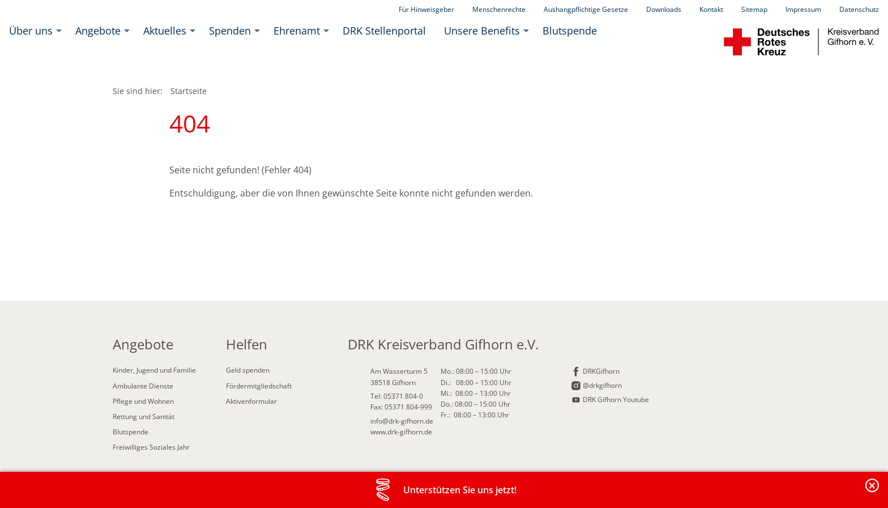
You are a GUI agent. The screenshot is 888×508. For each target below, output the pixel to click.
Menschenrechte (499, 9)
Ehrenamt (297, 30)
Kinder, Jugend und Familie (154, 370)
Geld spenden (248, 370)
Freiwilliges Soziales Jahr (151, 447)
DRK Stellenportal (384, 30)
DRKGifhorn (601, 371)
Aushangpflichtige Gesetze (586, 9)
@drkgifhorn (602, 385)
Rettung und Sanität (143, 416)
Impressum (803, 9)
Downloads (663, 9)
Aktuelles (164, 30)
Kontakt (711, 9)
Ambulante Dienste (143, 386)
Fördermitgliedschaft (259, 386)
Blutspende (570, 30)
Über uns (31, 30)
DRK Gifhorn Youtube (616, 399)
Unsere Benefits (482, 30)
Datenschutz (859, 9)
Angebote (98, 30)
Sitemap (754, 9)
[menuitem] (33, 30)
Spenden (230, 30)
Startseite (188, 91)
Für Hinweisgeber (426, 9)
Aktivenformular (251, 401)
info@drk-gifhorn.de (401, 421)
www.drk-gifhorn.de (401, 432)
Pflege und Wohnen (143, 401)
